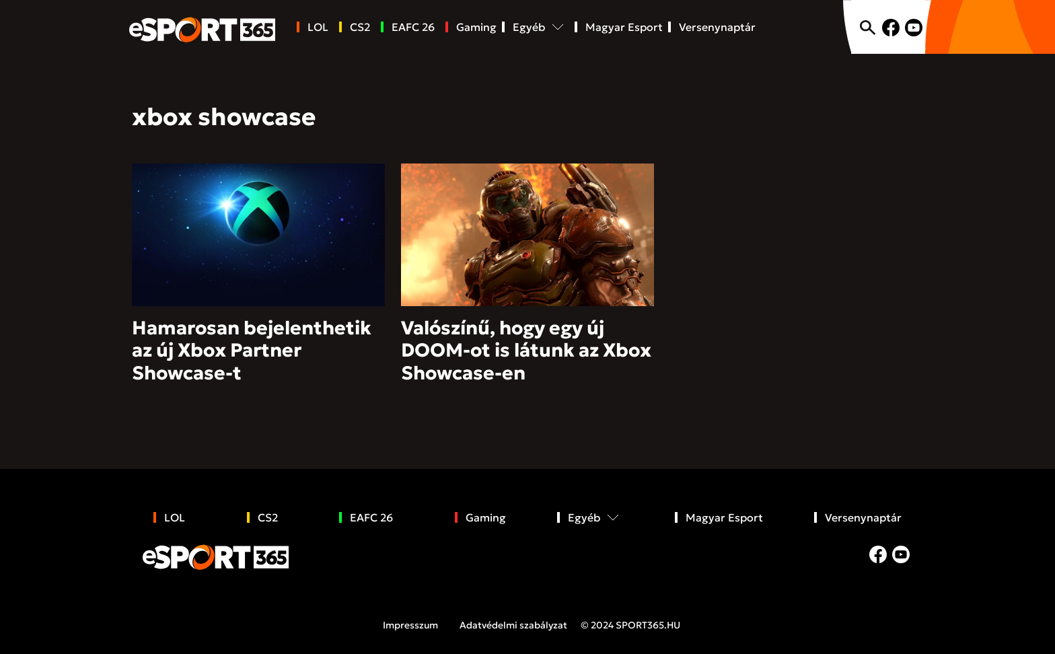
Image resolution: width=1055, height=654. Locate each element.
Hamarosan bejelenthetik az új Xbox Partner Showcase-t (251, 350)
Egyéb (529, 27)
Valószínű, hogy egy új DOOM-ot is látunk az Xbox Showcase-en (526, 350)
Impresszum (410, 625)
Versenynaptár (717, 27)
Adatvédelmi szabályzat (513, 625)
